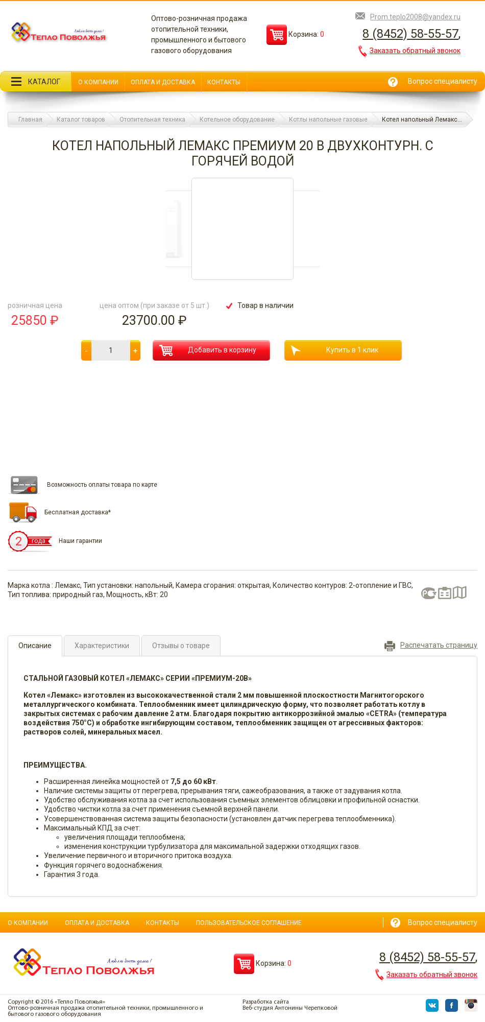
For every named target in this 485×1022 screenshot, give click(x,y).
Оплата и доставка (163, 82)
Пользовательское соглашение (249, 922)
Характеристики (102, 645)
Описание (35, 645)
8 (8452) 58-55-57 (410, 34)
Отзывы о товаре (181, 645)
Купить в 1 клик (334, 350)
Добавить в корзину (207, 350)
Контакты (223, 82)
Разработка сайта (266, 1002)
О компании (98, 82)
